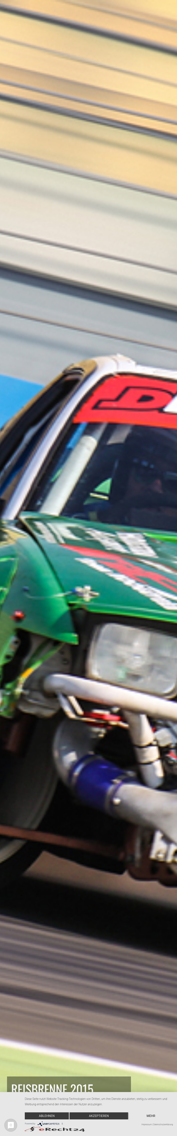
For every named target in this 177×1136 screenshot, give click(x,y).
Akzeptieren (99, 1116)
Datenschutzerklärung (163, 1124)
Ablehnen (47, 1116)
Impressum (146, 1124)
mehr (151, 1116)
